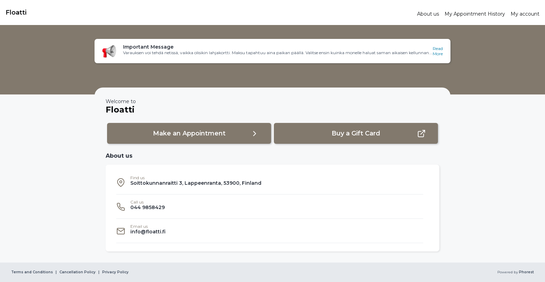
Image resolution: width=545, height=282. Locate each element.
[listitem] (269, 182)
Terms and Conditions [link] (32, 272)
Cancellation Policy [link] (77, 272)
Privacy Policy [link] (115, 272)
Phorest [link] (526, 272)
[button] (272, 51)
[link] (209, 12)
